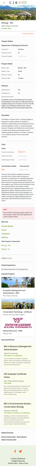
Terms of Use (23, 463)
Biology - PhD (5, 245)
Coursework (5, 233)
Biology (9, 258)
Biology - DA (5, 249)
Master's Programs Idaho (8, 439)
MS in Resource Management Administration (17, 348)
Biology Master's (22, 437)
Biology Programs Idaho (8, 437)
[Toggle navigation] (4, 2)
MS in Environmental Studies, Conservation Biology (17, 405)
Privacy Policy (13, 463)
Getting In (4, 237)
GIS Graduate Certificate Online (15, 375)
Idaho (9, 28)
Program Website (28, 34)
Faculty (3, 230)
